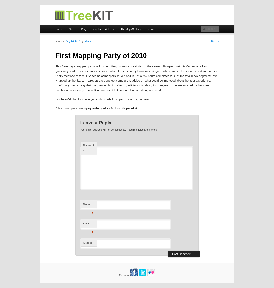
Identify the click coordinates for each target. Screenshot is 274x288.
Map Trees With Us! (103, 29)
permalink (131, 108)
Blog (83, 29)
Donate (151, 29)
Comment (88, 148)
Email (88, 224)
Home (59, 29)
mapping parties (90, 108)
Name (88, 205)
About (72, 29)
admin (87, 41)
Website (87, 242)
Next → (215, 41)
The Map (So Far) (131, 29)
